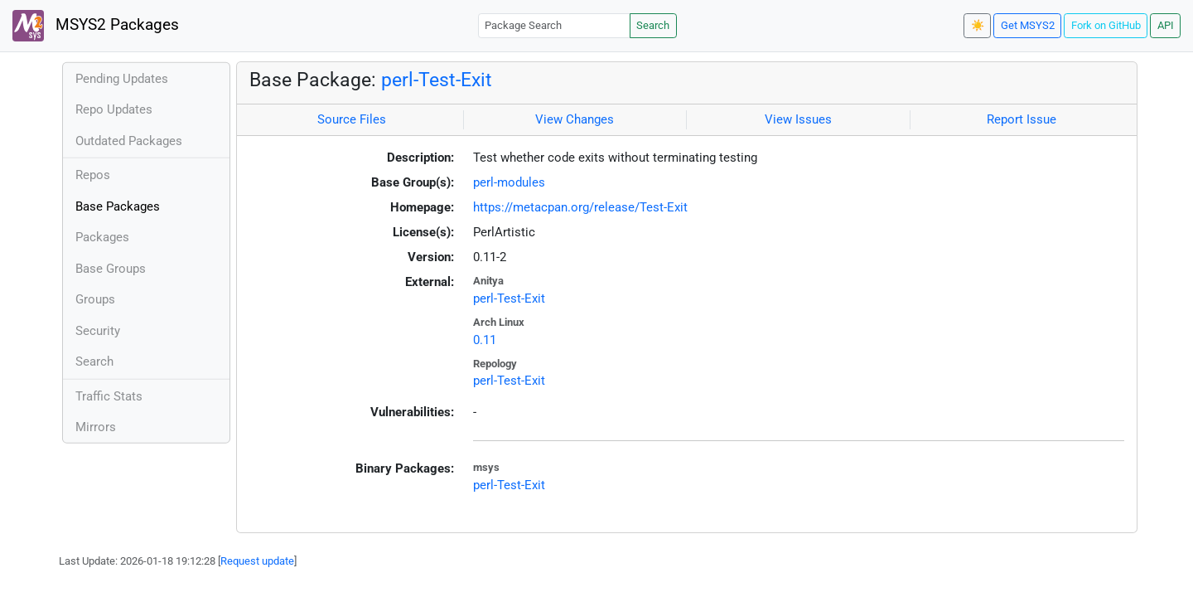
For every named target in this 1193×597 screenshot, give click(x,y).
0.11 (484, 339)
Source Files (351, 119)
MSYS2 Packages (95, 25)
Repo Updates (113, 109)
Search (652, 25)
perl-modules (509, 182)
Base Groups (110, 268)
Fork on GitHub (1106, 25)
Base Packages (117, 206)
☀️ (977, 25)
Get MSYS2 (1028, 25)
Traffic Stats (108, 396)
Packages (102, 237)
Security (97, 330)
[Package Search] (554, 25)
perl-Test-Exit (436, 79)
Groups (95, 299)
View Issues (798, 119)
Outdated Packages (128, 140)
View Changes (574, 119)
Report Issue (1021, 119)
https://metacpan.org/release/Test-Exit (580, 207)
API (1165, 25)
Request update (257, 561)
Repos (92, 174)
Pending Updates (121, 78)
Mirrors (95, 427)
